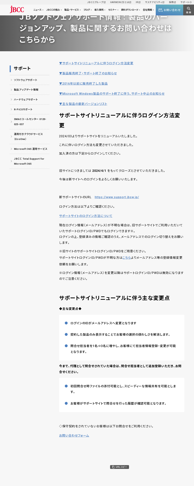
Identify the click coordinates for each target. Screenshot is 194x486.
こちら (126, 258)
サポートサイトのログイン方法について (85, 216)
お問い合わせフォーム (74, 435)
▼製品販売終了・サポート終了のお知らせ (88, 73)
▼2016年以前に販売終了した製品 (83, 83)
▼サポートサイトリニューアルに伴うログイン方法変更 (96, 63)
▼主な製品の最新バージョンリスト (83, 104)
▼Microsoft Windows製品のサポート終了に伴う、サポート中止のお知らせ (111, 93)
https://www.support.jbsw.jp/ (117, 197)
